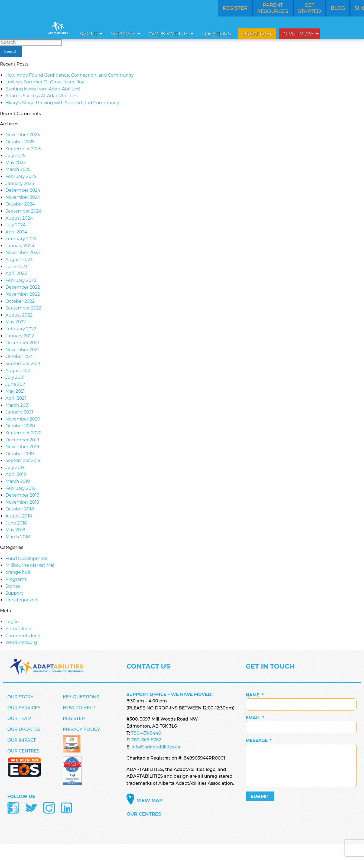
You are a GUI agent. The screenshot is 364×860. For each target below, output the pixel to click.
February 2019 (20, 488)
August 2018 (18, 516)
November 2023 (22, 252)
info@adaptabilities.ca (156, 747)
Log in (12, 621)
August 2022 (18, 315)
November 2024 (22, 197)
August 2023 (18, 259)
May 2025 (15, 162)
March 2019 (17, 481)
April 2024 (16, 231)
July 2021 (14, 377)
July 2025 (15, 155)
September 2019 (22, 460)
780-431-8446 (146, 733)
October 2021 (19, 356)
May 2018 (15, 529)
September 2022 (23, 308)
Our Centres (23, 751)
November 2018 (22, 502)
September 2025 (23, 148)
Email (255, 717)
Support (14, 593)
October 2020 (20, 425)
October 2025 (20, 141)
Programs (16, 579)
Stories (12, 586)
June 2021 (16, 384)
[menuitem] (89, 33)
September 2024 (23, 211)
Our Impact (21, 740)
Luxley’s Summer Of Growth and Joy (44, 81)
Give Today (299, 34)
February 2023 (20, 280)
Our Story (20, 696)
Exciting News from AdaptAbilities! (42, 89)
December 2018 (22, 495)
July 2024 (15, 224)
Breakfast (257, 34)
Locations (216, 34)
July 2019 (15, 467)
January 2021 (19, 412)
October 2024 (20, 204)
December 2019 (22, 439)
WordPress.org (21, 642)
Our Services (24, 707)
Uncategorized (21, 599)
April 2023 (16, 273)
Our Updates (23, 729)
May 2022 (15, 321)
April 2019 (15, 474)
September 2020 (23, 432)
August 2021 (18, 370)
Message (259, 740)
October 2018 (19, 509)
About (89, 34)
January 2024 (19, 245)
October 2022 (20, 301)
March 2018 (17, 536)
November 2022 (22, 294)
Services (123, 34)
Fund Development (26, 558)
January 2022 (19, 335)
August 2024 (19, 218)
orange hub (18, 572)
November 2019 (22, 446)
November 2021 (22, 349)
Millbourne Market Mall (30, 565)
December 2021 (22, 342)
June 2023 (16, 266)
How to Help (79, 707)
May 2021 (15, 391)
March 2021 (17, 405)
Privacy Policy (81, 729)
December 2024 (22, 190)
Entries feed (18, 628)
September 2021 (22, 363)
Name (255, 695)
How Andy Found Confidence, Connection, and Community (69, 75)
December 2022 (22, 287)
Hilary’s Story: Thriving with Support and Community (62, 102)
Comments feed (22, 635)
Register (74, 718)
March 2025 (18, 169)
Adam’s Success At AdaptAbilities (41, 95)
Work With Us (168, 34)
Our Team (19, 718)
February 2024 (21, 238)
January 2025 (19, 183)
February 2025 (20, 176)
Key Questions (81, 696)
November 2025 (22, 134)
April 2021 (15, 398)
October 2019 (19, 453)
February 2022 (20, 328)
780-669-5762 (146, 739)
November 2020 (22, 419)
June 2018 (16, 523)
